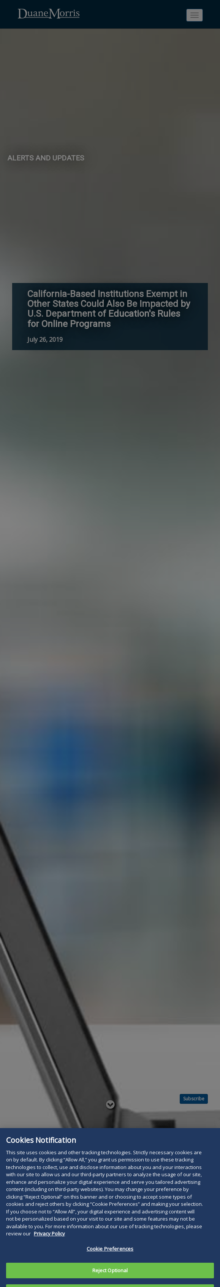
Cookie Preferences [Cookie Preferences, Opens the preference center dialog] (110, 1260)
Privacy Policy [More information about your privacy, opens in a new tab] (49, 1244)
